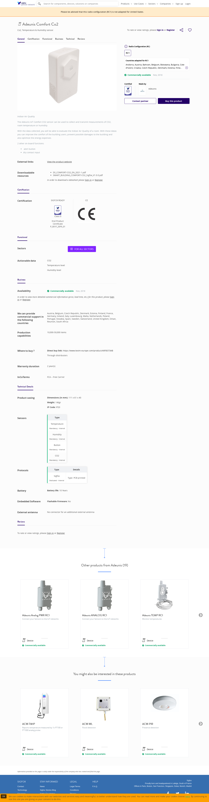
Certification (33, 38)
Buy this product (173, 101)
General (21, 38)
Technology (22, 790)
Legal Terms (75, 786)
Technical (70, 38)
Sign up (179, 3)
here (187, 796)
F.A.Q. (95, 786)
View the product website (59, 161)
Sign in (160, 30)
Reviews (81, 38)
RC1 (128, 53)
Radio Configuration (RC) (137, 46)
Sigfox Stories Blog (48, 790)
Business (59, 38)
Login (188, 3)
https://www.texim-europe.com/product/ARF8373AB (88, 350)
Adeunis (152, 88)
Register (171, 30)
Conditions (74, 790)
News (42, 786)
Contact (20, 786)
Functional (47, 38)
